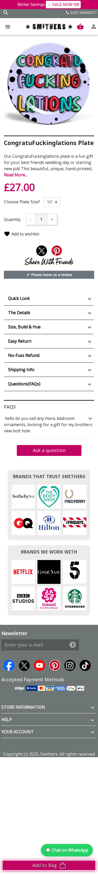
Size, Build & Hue (24, 327)
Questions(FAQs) (24, 384)
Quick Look (19, 298)
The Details (19, 313)
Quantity (12, 219)
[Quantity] (41, 219)
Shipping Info (21, 369)
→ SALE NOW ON (63, 4)
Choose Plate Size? (22, 202)
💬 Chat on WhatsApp (67, 850)
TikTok (85, 665)
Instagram (70, 665)
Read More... (15, 175)
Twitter (24, 665)
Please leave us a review (49, 274)
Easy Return (19, 341)
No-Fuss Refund (23, 355)
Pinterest (54, 665)
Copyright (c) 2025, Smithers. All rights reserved (49, 754)
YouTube (39, 665)
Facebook (8, 665)
